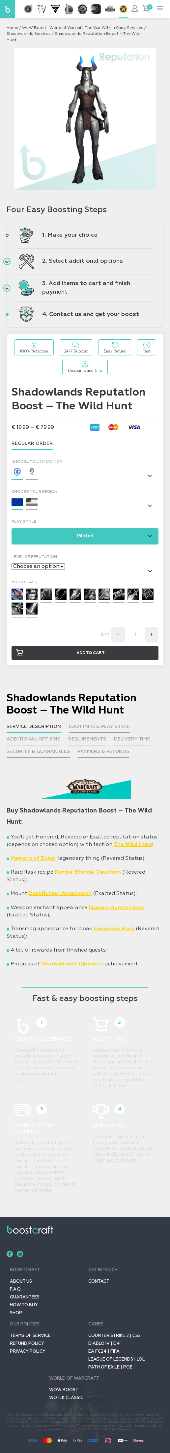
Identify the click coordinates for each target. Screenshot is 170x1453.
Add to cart (90, 653)
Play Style (24, 522)
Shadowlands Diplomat (72, 964)
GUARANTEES (25, 1297)
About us (21, 1281)
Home (12, 28)
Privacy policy (27, 1351)
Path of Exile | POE (110, 1367)
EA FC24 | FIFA (104, 1351)
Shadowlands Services (29, 34)
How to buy (24, 1305)
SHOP (16, 1313)
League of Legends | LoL (116, 1359)
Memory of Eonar (34, 858)
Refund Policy (27, 1344)
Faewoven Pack (114, 929)
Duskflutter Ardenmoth (60, 893)
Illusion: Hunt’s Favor (116, 907)
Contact (98, 1281)
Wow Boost (63, 1390)
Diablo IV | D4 (104, 1344)
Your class (24, 582)
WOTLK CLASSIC (66, 1398)
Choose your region (34, 492)
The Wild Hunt (133, 844)
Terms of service (30, 1336)
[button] (17, 473)
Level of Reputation (34, 557)
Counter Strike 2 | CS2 (114, 1336)
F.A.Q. (16, 1289)
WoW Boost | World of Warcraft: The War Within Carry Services (82, 28)
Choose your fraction (37, 462)
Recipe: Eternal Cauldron (88, 872)
